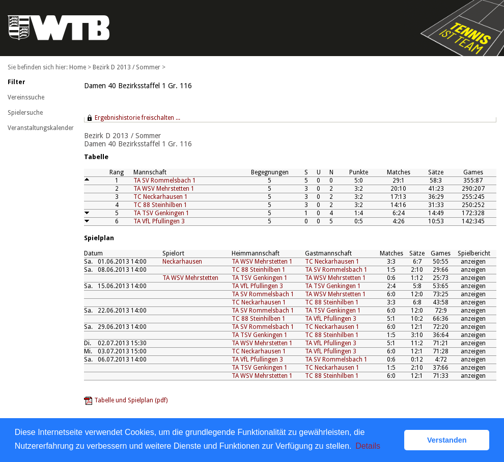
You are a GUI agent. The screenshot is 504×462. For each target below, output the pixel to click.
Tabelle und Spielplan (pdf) (130, 400)
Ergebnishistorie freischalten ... (137, 117)
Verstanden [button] (447, 440)
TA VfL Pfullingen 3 (159, 221)
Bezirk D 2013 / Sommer (126, 67)
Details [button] (367, 446)
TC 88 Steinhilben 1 (160, 205)
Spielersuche (25, 112)
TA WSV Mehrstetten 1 (163, 188)
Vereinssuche (26, 97)
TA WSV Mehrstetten (190, 277)
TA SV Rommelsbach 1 (164, 180)
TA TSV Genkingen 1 (161, 213)
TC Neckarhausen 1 (160, 196)
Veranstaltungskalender (41, 128)
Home (77, 67)
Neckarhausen (182, 261)
